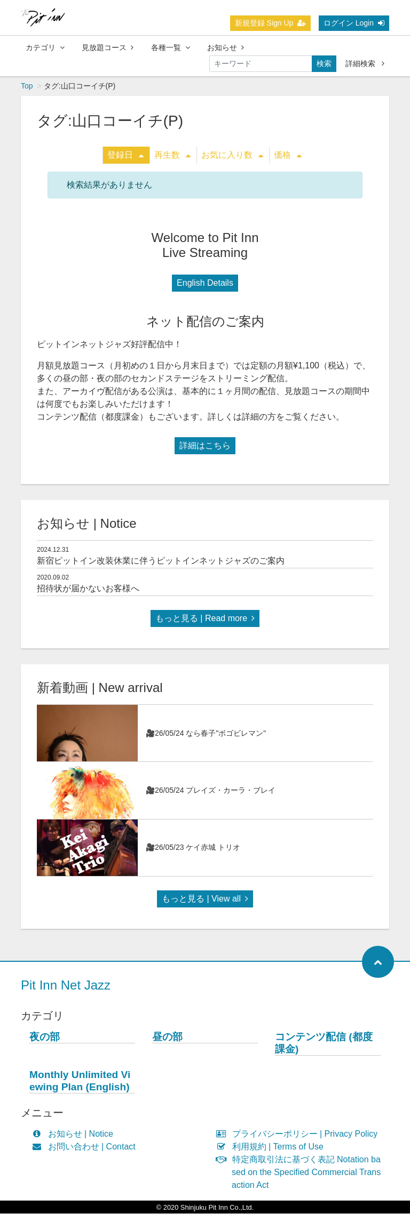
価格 (288, 155)
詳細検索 (364, 63)
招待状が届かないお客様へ (88, 588)
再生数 (172, 155)
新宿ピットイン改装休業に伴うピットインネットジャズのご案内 (161, 561)
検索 (324, 63)
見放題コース (107, 47)
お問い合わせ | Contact (86, 1147)
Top (27, 86)
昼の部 (167, 1037)
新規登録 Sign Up (270, 23)
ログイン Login (354, 23)
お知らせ (225, 47)
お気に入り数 (232, 155)
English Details (205, 283)
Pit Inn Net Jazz (66, 985)
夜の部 (44, 1037)
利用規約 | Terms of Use (272, 1147)
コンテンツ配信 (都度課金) (324, 1043)
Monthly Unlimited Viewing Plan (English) (79, 1081)
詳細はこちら (205, 446)
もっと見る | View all (205, 899)
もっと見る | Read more (205, 618)
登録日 (125, 155)
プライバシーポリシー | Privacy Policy (299, 1134)
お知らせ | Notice (75, 1134)
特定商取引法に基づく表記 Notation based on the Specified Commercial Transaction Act (301, 1172)
